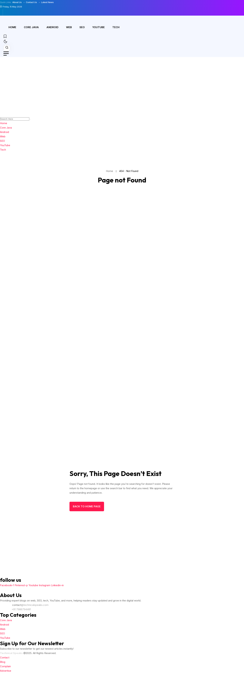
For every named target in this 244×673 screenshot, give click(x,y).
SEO (82, 27)
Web (69, 27)
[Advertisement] (122, 82)
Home (12, 27)
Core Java (31, 27)
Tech (115, 27)
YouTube (98, 27)
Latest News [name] (47, 2)
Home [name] (110, 171)
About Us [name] (17, 2)
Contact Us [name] (31, 2)
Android (52, 27)
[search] (30, 119)
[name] (7, 12)
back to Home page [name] (87, 506)
